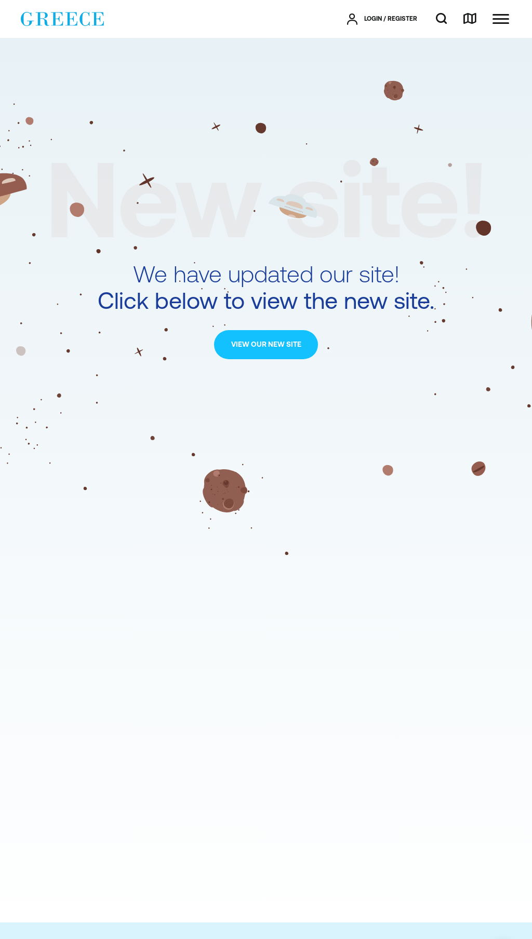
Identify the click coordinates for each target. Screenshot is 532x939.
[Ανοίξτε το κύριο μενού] (500, 19)
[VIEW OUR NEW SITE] (266, 344)
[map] (469, 19)
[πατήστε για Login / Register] (382, 19)
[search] (441, 19)
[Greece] (62, 18)
